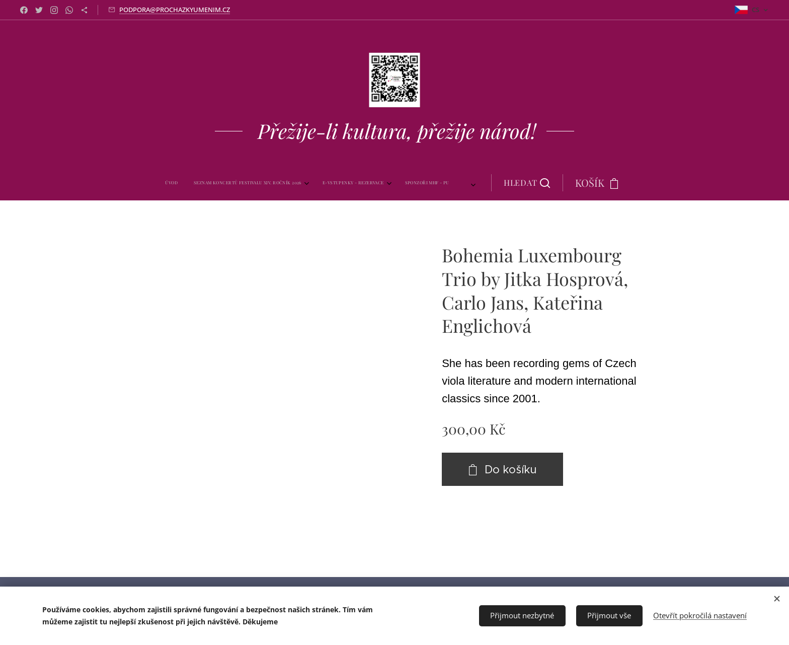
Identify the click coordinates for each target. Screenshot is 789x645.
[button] (503, 182)
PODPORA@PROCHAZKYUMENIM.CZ (174, 9)
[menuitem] (193, 182)
